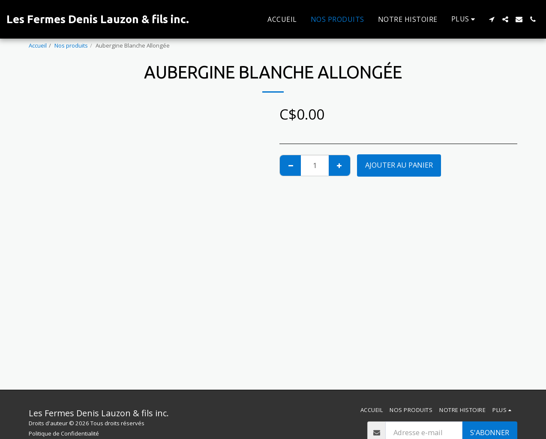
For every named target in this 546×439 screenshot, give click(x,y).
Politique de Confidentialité (64, 433)
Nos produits (71, 45)
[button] (491, 19)
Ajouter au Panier (399, 165)
